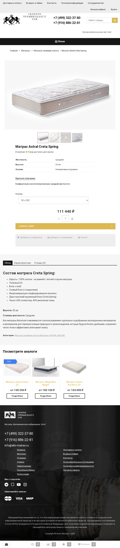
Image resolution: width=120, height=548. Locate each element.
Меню (60, 41)
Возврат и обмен (34, 3)
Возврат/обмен (70, 454)
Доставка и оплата (12, 3)
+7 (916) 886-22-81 (66, 23)
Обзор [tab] (8, 263)
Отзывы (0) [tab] (40, 263)
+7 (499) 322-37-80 (66, 18)
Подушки (21, 458)
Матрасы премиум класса (46, 50)
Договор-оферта (71, 470)
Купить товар (65, 226)
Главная (14, 50)
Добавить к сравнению (60, 237)
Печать (83, 237)
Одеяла (20, 462)
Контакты (52, 3)
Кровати (21, 450)
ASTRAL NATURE (57, 335)
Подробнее (17, 396)
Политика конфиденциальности (78, 466)
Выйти (114, 9)
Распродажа (23, 474)
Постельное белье (26, 470)
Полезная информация (72, 3)
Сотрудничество (96, 3)
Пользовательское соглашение (78, 462)
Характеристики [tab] (22, 263)
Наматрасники (24, 466)
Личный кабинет (98, 9)
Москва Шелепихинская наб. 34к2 (97, 32)
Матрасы (25, 50)
